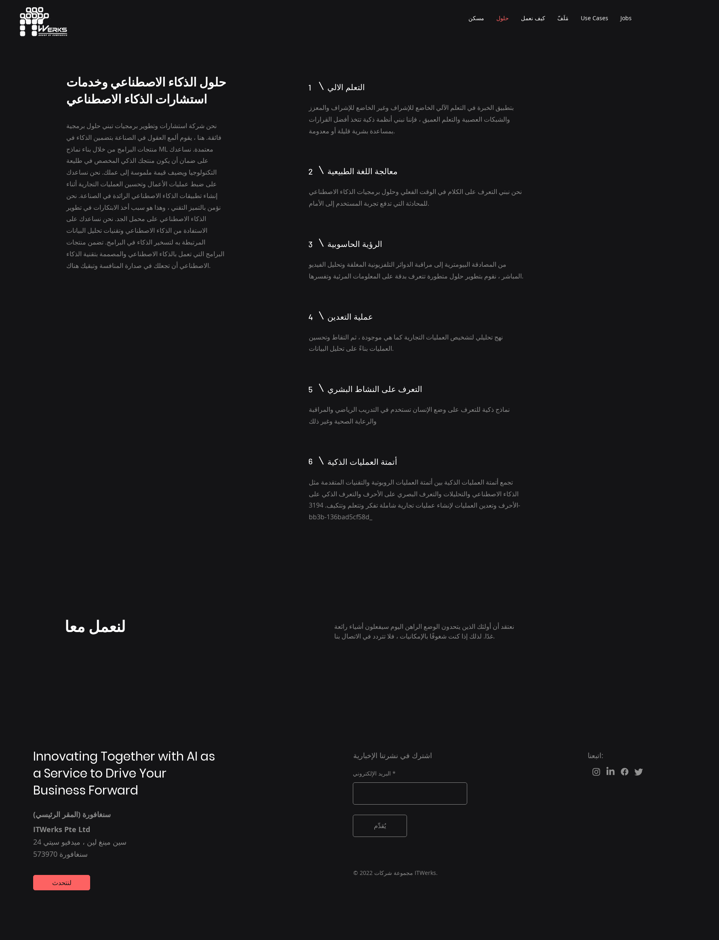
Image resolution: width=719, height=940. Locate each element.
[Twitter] (639, 772)
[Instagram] (596, 772)
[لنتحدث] (61, 882)
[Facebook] (625, 772)
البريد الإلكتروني (372, 773)
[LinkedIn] (610, 772)
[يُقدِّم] (380, 826)
